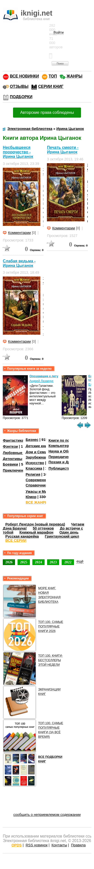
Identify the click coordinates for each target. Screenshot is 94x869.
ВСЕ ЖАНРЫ (37, 502)
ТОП (53, 76)
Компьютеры (60, 446)
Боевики (10, 464)
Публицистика (61, 468)
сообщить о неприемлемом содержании (47, 815)
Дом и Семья (37, 452)
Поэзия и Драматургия (68, 462)
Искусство (35, 463)
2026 (9, 562)
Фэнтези (10, 446)
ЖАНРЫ (74, 76)
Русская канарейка (22, 536)
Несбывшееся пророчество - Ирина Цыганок (18, 152)
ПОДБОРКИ (21, 97)
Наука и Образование (67, 451)
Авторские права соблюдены (47, 112)
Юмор (31, 497)
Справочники (37, 485)
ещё (79, 561)
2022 (67, 562)
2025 (23, 562)
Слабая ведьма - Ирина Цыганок (19, 263)
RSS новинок (36, 845)
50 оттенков (43, 528)
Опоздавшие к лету (43, 376)
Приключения (15, 470)
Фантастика (13, 440)
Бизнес (32, 440)
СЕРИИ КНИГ (50, 86)
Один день (68, 532)
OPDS (17, 845)
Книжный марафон (36, 532)
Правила (78, 845)
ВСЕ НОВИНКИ (24, 76)
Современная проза (43, 480)
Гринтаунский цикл (62, 536)
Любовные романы (20, 453)
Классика (34, 468)
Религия (33, 474)
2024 (38, 562)
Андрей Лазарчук (41, 381)
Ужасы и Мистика (41, 492)
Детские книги (38, 446)
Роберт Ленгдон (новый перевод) (35, 524)
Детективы (12, 459)
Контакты (59, 845)
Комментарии (19, 233)
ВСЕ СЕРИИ (15, 540)
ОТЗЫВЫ (19, 86)
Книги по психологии (67, 440)
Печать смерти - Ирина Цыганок (62, 149)
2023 (53, 562)
